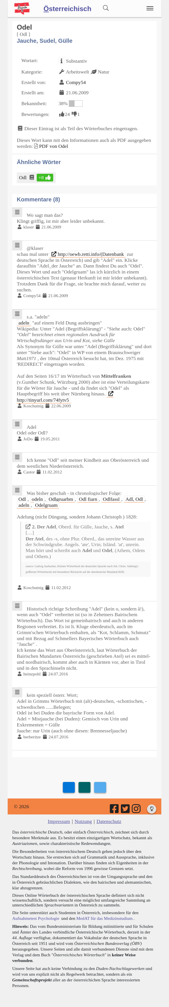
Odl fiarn (88, 499)
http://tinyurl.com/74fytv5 (65, 397)
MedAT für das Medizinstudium (104, 918)
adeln (23, 323)
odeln (37, 499)
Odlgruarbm (61, 499)
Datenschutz (108, 821)
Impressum (59, 821)
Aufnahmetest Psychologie (35, 918)
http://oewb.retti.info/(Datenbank (87, 254)
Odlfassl (111, 499)
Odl (23, 177)
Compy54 (76, 82)
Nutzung (83, 821)
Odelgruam (46, 505)
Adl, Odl (134, 499)
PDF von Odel (53, 146)
